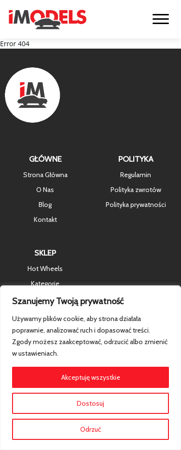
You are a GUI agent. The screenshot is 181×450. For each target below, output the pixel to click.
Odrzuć (90, 429)
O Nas (45, 189)
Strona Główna (45, 174)
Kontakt (45, 219)
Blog (45, 204)
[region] (90, 367)
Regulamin (135, 174)
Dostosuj (90, 403)
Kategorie (45, 283)
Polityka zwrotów (136, 189)
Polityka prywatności (136, 204)
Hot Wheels (45, 268)
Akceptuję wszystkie (90, 377)
